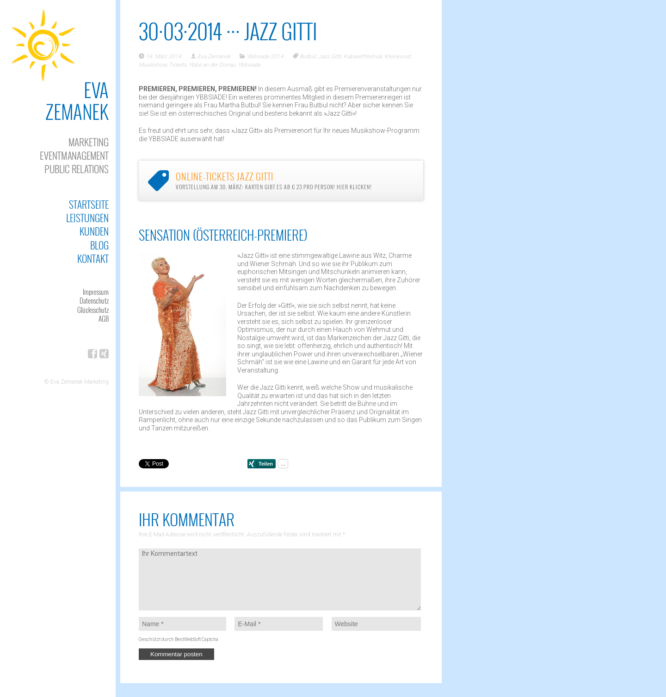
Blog (99, 245)
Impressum (96, 291)
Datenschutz (94, 300)
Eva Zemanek (213, 56)
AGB (104, 318)
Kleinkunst (397, 56)
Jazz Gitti (329, 56)
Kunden (94, 231)
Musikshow (152, 65)
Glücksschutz (93, 310)
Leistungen (87, 218)
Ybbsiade (249, 65)
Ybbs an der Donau (212, 65)
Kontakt (93, 258)
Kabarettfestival (363, 56)
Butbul (308, 56)
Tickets (177, 65)
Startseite (89, 204)
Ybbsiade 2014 (265, 56)
